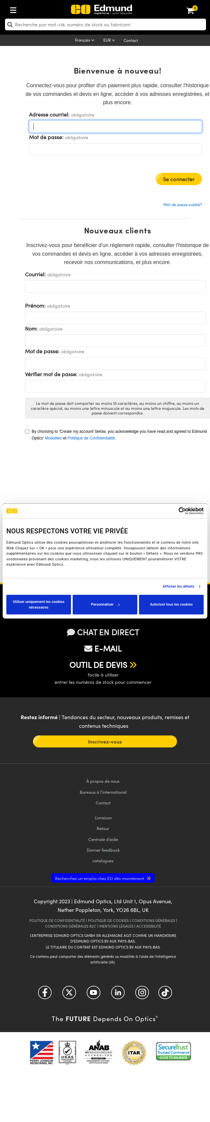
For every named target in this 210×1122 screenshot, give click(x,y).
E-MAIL (103, 648)
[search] (105, 24)
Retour (103, 828)
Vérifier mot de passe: (51, 374)
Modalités (53, 438)
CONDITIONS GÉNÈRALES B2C (70, 926)
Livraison (103, 817)
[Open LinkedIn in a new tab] (117, 994)
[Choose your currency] (110, 40)
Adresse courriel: (49, 114)
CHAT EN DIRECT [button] (103, 632)
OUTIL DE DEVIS (98, 664)
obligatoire (82, 115)
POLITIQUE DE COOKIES (108, 920)
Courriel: (35, 274)
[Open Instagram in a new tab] (142, 994)
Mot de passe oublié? (182, 204)
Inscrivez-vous (105, 741)
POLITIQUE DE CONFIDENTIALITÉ (57, 920)
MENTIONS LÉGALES (116, 926)
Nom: (31, 328)
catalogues (103, 860)
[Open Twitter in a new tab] (69, 994)
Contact (131, 40)
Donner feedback (103, 850)
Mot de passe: (46, 137)
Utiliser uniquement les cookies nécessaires (38, 604)
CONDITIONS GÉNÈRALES (153, 920)
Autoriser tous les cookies (171, 604)
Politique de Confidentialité (91, 438)
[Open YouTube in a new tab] (93, 994)
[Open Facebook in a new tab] (44, 994)
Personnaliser (105, 604)
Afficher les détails (178, 586)
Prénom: (35, 305)
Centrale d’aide (103, 839)
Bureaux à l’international (103, 792)
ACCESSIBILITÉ (148, 926)
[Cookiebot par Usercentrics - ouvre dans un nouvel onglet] (174, 511)
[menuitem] (35, 9)
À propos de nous (103, 781)
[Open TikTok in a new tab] (165, 994)
